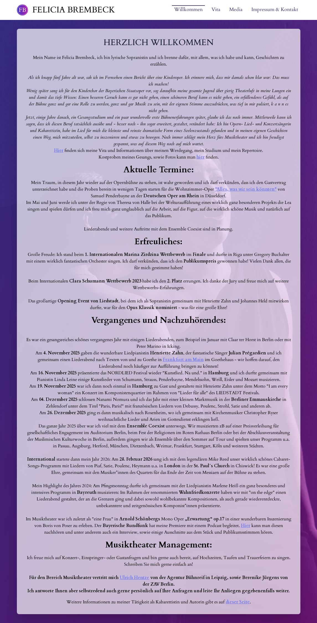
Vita (216, 9)
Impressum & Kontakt (274, 9)
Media (236, 9)
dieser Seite (238, 602)
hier (201, 157)
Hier (58, 150)
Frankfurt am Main (183, 360)
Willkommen (188, 9)
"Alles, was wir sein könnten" (246, 189)
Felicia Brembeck (73, 10)
